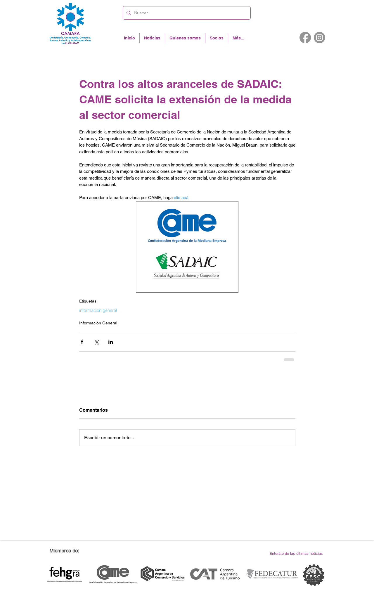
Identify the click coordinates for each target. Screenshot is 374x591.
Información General (98, 323)
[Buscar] (186, 12)
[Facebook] (305, 37)
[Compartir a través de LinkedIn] (110, 342)
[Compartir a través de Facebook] (82, 342)
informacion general (98, 310)
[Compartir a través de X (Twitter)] (96, 342)
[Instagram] (319, 37)
